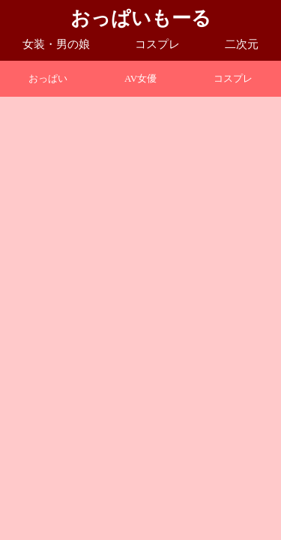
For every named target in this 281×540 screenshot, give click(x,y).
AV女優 (140, 78)
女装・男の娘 (56, 44)
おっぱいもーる (140, 18)
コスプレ (157, 44)
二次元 (242, 44)
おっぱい (47, 78)
